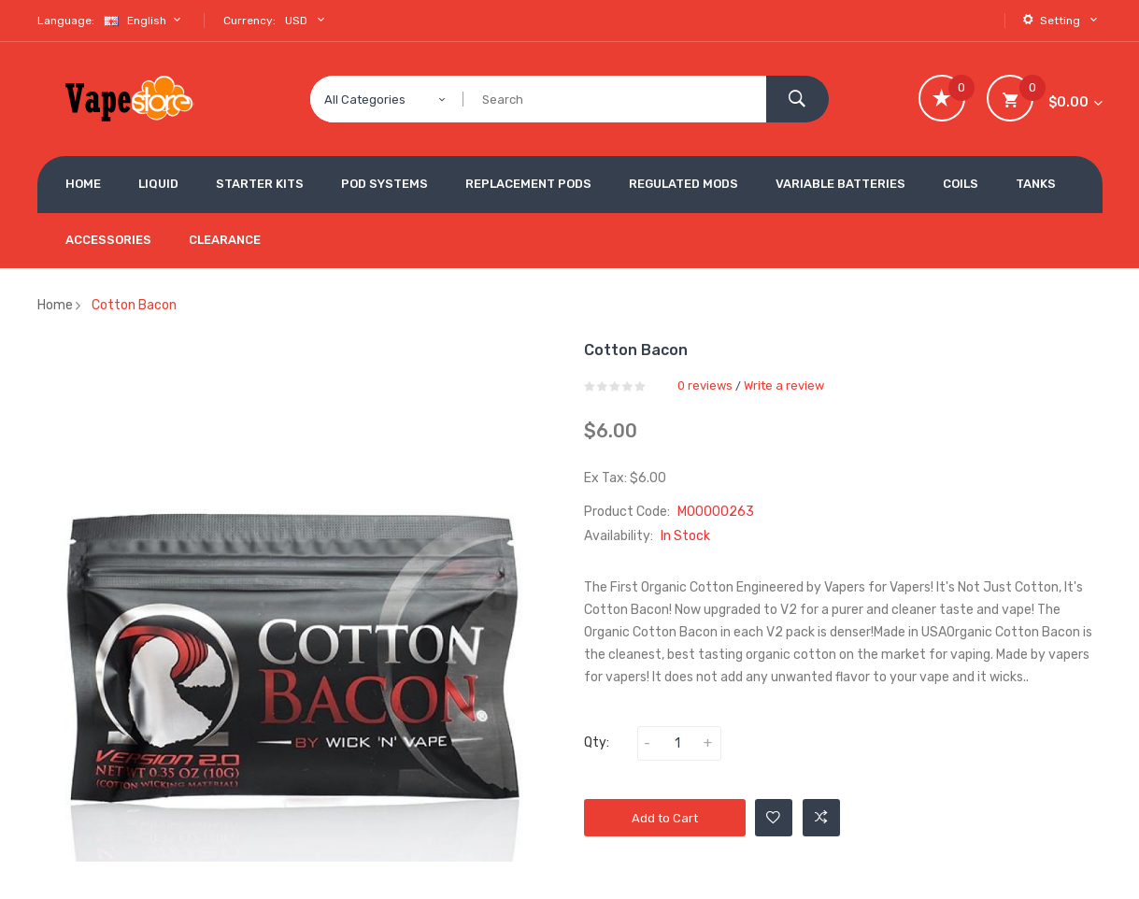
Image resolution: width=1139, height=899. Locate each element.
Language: (65, 20)
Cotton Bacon (134, 305)
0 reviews (705, 385)
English (145, 20)
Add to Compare (821, 817)
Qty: (596, 742)
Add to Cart (665, 818)
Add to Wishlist (773, 817)
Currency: (249, 20)
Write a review (784, 385)
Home (55, 305)
